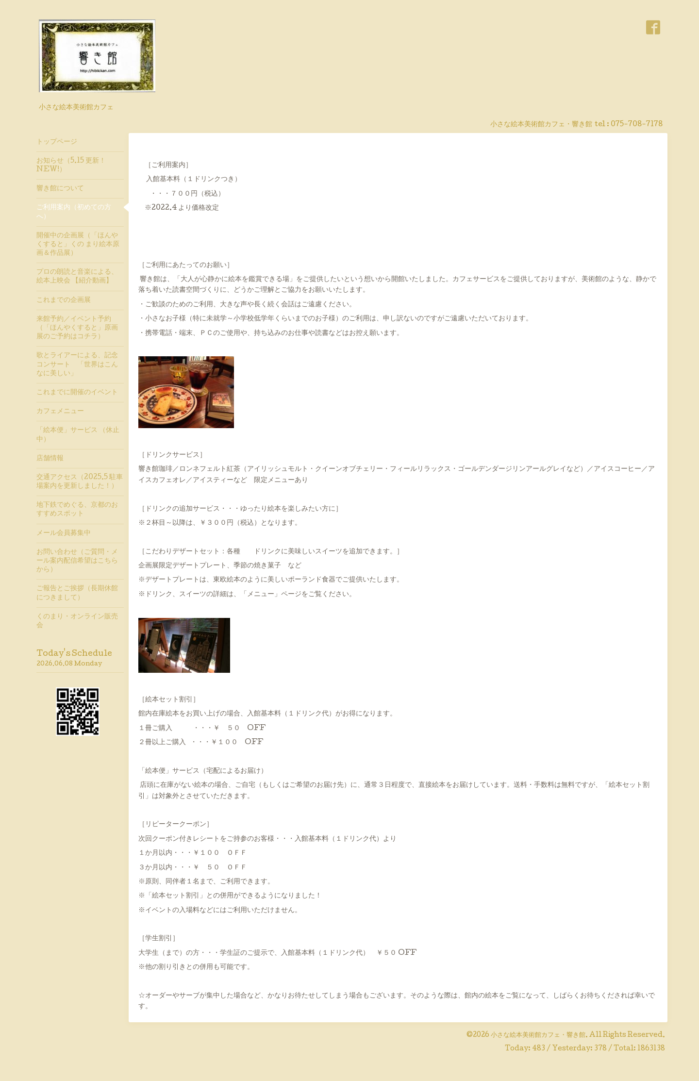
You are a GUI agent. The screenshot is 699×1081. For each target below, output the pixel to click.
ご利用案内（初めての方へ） (73, 212)
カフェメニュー (60, 412)
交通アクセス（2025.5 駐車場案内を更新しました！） (79, 482)
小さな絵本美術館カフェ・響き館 (538, 1035)
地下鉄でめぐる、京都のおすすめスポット (77, 509)
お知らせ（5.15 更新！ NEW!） (71, 165)
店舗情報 (50, 459)
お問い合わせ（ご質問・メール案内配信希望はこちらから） (77, 561)
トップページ (56, 142)
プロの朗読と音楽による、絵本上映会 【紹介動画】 (77, 276)
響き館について (60, 189)
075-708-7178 (637, 125)
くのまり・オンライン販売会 (77, 621)
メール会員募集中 (63, 533)
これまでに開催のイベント (77, 393)
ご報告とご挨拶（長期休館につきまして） (77, 593)
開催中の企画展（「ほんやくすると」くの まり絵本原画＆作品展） (77, 244)
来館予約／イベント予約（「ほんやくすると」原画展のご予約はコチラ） (77, 328)
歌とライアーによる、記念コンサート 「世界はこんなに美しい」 (77, 364)
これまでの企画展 (63, 300)
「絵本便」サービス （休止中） (77, 435)
